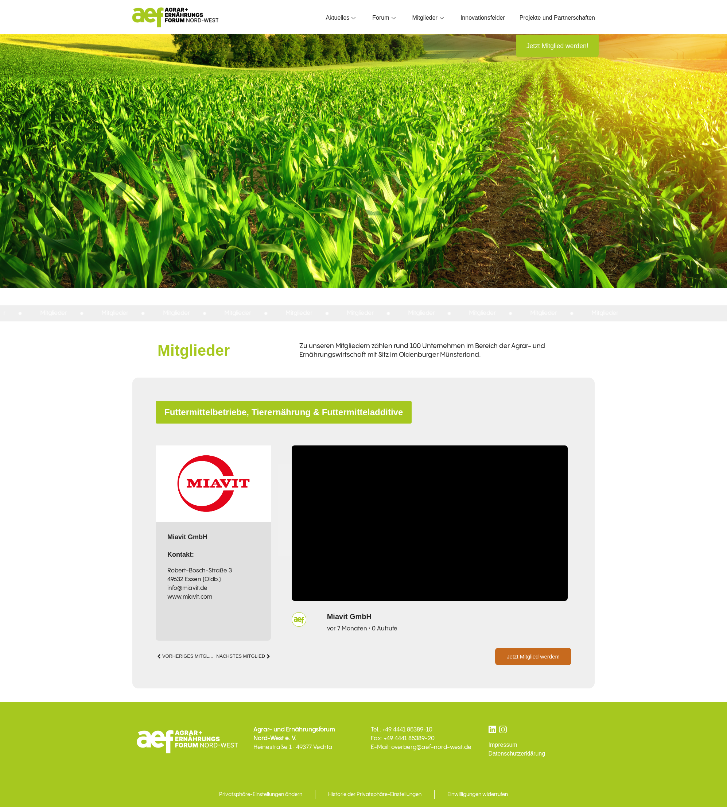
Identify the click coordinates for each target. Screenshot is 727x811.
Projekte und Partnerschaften (557, 18)
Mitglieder (428, 18)
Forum (383, 18)
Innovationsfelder (482, 18)
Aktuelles (340, 18)
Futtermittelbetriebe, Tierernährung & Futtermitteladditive (283, 413)
